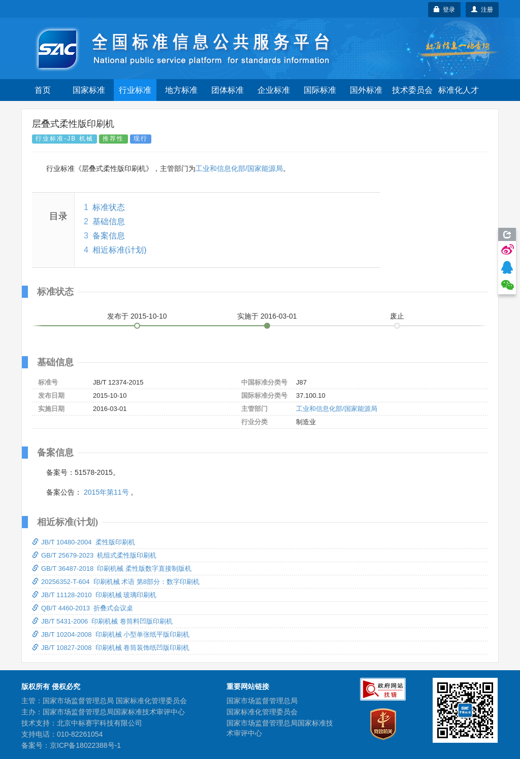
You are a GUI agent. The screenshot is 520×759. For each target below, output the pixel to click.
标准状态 (108, 207)
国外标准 (366, 90)
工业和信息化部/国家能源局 (239, 168)
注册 (482, 9)
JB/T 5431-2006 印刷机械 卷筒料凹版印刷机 (102, 621)
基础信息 (108, 221)
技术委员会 (412, 90)
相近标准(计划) (119, 250)
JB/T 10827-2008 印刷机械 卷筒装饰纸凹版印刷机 (110, 647)
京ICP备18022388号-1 (85, 745)
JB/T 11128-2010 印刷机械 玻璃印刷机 (94, 595)
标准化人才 (458, 90)
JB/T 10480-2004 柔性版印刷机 (83, 542)
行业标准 (135, 90)
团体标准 (227, 90)
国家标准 (89, 90)
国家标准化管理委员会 (262, 712)
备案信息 (108, 235)
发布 (137, 316)
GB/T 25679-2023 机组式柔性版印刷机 (94, 555)
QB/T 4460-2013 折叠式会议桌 (82, 608)
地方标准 (181, 90)
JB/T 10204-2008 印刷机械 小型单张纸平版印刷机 (110, 634)
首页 (43, 90)
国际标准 (320, 90)
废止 (397, 316)
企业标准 (273, 90)
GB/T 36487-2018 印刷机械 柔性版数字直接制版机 (111, 568)
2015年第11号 (106, 492)
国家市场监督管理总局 (262, 701)
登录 (445, 9)
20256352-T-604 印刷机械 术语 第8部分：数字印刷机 (116, 581)
